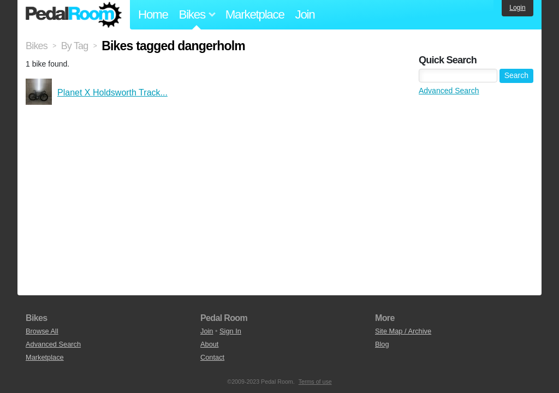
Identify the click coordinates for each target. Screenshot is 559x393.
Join (305, 14)
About (209, 344)
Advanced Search (449, 90)
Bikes (36, 45)
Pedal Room (74, 15)
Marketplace (254, 14)
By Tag (74, 45)
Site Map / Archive (403, 331)
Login (517, 7)
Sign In (230, 331)
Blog (382, 344)
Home (153, 14)
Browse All (42, 331)
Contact (212, 357)
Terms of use (315, 381)
